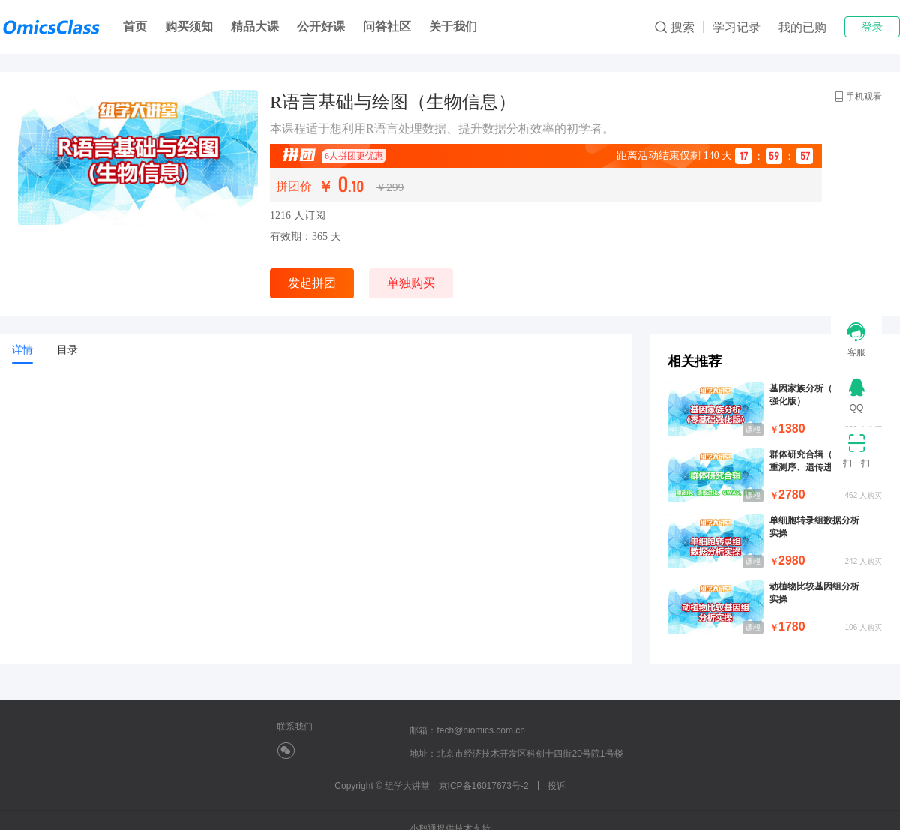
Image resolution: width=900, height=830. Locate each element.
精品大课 (255, 26)
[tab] (22, 349)
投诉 (557, 786)
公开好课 (321, 26)
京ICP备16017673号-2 (482, 786)
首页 (135, 26)
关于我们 (453, 26)
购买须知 (189, 26)
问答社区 (387, 26)
